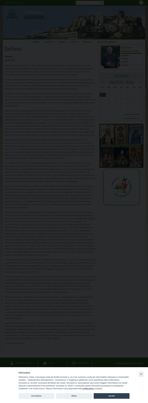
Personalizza (36, 396)
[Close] (141, 374)
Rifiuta (73, 396)
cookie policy (88, 388)
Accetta (112, 396)
